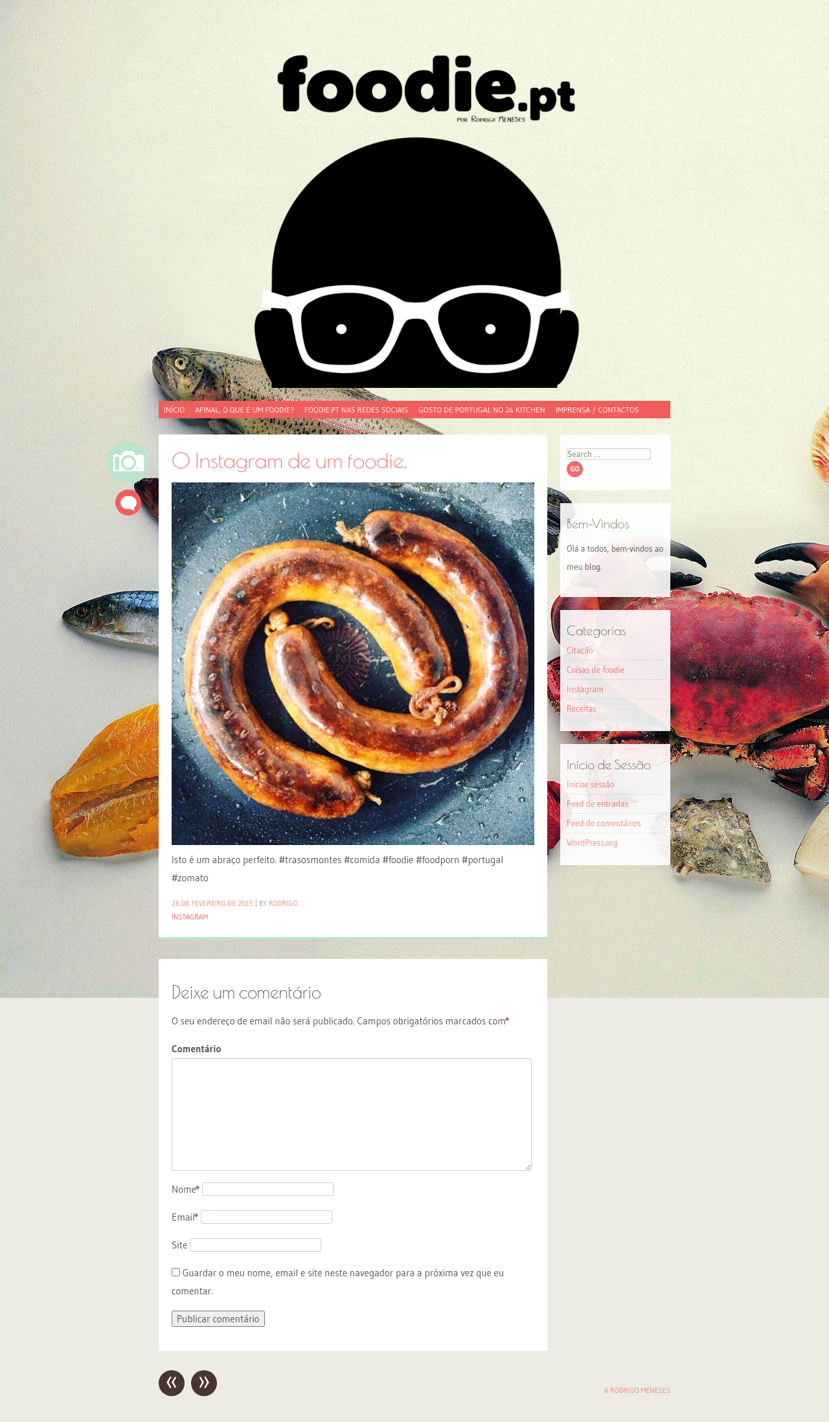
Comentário (196, 1049)
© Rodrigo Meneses (637, 1390)
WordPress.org (592, 842)
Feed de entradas (597, 803)
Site (179, 1245)
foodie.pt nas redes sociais (356, 409)
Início (174, 409)
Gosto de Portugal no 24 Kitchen (481, 409)
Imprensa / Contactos (597, 409)
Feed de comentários (604, 823)
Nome (185, 1189)
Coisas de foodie (595, 669)
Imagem (128, 462)
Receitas (581, 708)
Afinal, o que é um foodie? (244, 409)
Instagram (190, 916)
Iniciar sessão (591, 784)
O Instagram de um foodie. (289, 460)
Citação (580, 650)
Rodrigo (283, 903)
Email (185, 1217)
